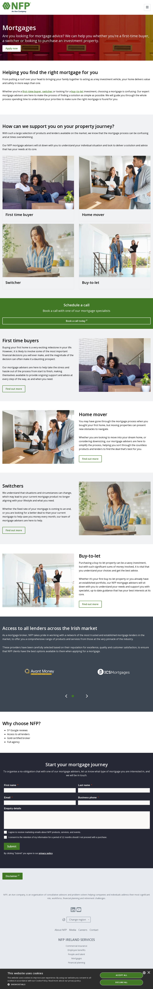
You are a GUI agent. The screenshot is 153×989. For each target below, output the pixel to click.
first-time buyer (31, 91)
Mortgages (76, 958)
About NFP (61, 930)
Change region (77, 919)
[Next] (86, 696)
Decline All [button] (121, 982)
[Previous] (66, 696)
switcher (47, 91)
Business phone (87, 797)
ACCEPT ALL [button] (121, 975)
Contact (94, 930)
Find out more (14, 388)
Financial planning (76, 962)
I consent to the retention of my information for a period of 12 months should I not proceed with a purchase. (57, 837)
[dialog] (76, 979)
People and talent (76, 954)
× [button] (148, 973)
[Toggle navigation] (147, 7)
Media (72, 930)
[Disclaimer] (12, 876)
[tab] (73, 696)
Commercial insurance (76, 945)
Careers (82, 930)
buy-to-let (77, 91)
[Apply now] (11, 48)
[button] (51, 984)
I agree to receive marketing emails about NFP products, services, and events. (44, 832)
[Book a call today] (76, 321)
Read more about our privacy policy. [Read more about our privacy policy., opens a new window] (65, 980)
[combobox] (144, 972)
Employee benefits (76, 950)
